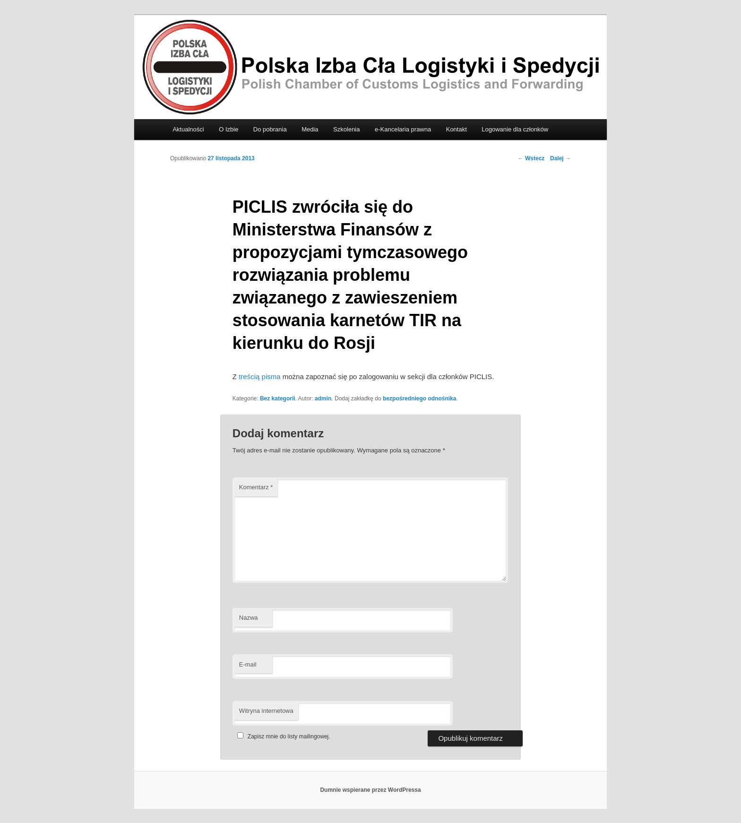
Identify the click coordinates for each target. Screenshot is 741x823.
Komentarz (256, 487)
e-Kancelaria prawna (403, 129)
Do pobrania (270, 129)
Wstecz (531, 158)
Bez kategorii (277, 398)
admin (323, 398)
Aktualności (188, 129)
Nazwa (248, 617)
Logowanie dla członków (515, 129)
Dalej (560, 158)
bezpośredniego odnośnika (419, 398)
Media (310, 129)
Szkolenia (346, 129)
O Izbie (228, 129)
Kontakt (456, 129)
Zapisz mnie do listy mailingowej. (282, 736)
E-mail (248, 664)
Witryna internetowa (266, 710)
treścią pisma (259, 377)
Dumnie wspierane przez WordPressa (370, 790)
